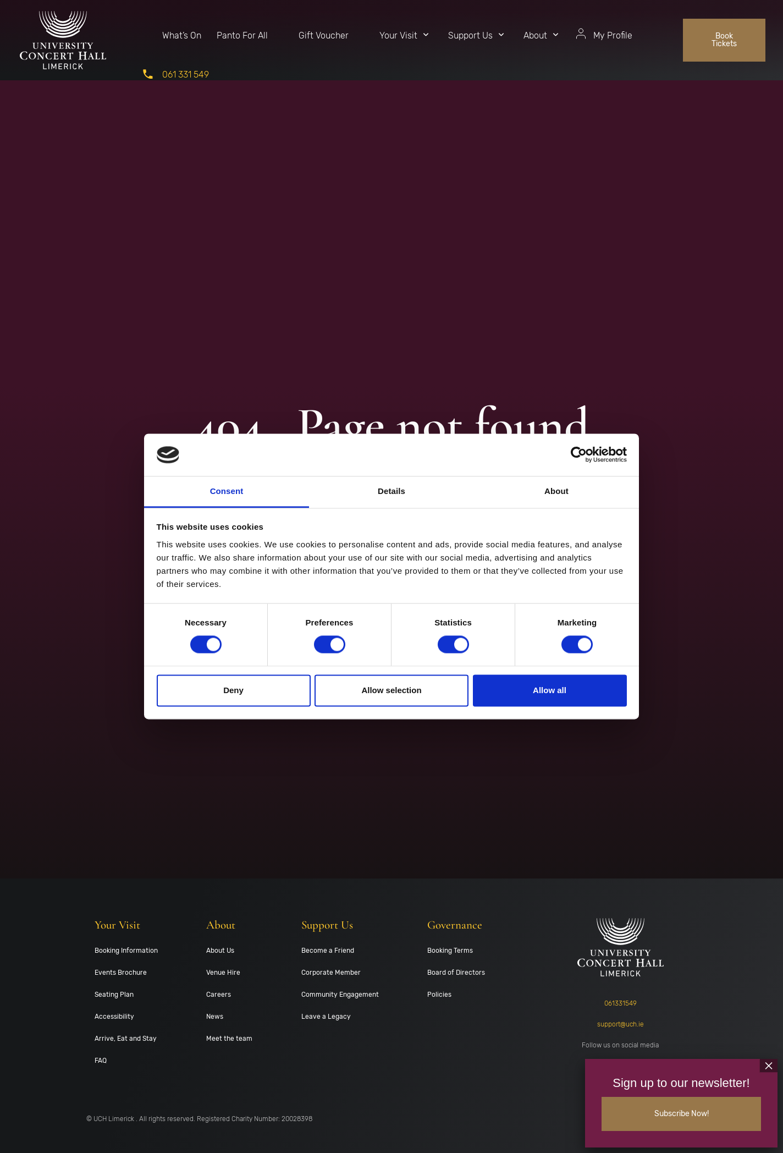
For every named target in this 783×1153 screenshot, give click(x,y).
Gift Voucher (324, 35)
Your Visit (398, 35)
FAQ (101, 1060)
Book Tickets (724, 39)
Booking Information (126, 950)
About (535, 35)
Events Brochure (121, 972)
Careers (218, 994)
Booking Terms (450, 950)
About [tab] (556, 491)
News (214, 1016)
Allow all (549, 690)
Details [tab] (391, 491)
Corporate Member (331, 972)
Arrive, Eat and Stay (126, 1038)
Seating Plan (114, 994)
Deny (233, 690)
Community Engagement (340, 994)
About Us (220, 950)
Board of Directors (456, 972)
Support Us (470, 35)
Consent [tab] (227, 491)
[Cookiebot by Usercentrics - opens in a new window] (579, 455)
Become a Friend (327, 950)
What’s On (181, 35)
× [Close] (769, 1064)
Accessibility (114, 1016)
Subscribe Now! (681, 1113)
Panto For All (242, 35)
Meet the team (229, 1038)
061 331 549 (185, 74)
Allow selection (391, 690)
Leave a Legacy (326, 1016)
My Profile (612, 35)
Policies (439, 994)
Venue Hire (223, 972)
